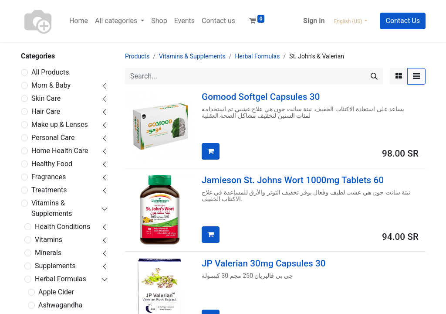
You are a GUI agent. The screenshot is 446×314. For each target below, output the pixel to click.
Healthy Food (51, 164)
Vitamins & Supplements (51, 208)
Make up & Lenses (59, 124)
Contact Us (402, 21)
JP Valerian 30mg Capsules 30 (264, 263)
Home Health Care (59, 151)
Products (137, 56)
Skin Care (46, 98)
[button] (211, 151)
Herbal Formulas (60, 279)
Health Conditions (62, 226)
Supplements (55, 266)
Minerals (48, 253)
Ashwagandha (60, 305)
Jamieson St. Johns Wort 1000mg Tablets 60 (293, 180)
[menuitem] (78, 21)
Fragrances (48, 177)
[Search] (374, 76)
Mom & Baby (51, 85)
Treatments (49, 190)
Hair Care (45, 111)
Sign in (313, 21)
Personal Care (53, 137)
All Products (50, 72)
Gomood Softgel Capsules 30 (261, 97)
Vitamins (48, 240)
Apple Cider (56, 292)
